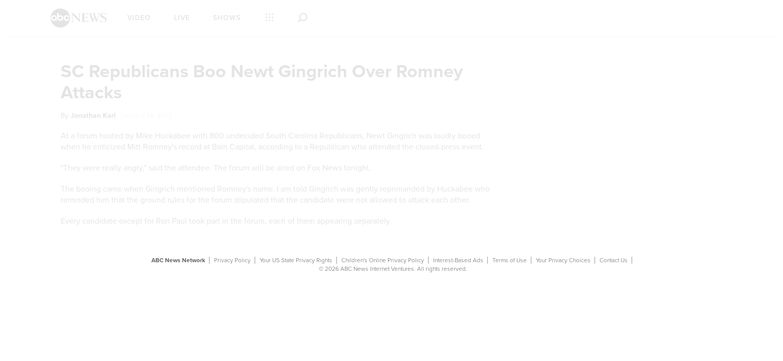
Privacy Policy (232, 260)
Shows (227, 18)
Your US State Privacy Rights (296, 260)
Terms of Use (509, 260)
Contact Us (614, 260)
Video (139, 18)
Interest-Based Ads (458, 260)
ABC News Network (178, 260)
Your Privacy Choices (563, 260)
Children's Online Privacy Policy (382, 260)
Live (182, 18)
